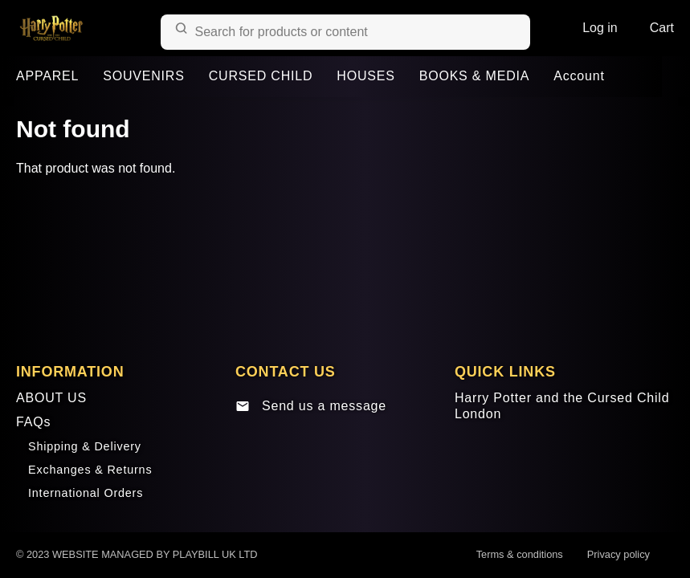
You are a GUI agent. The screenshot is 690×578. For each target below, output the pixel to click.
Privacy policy (618, 554)
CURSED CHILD (261, 76)
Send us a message (310, 406)
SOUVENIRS (143, 76)
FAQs (33, 422)
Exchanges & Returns (90, 469)
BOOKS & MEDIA (474, 76)
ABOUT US (51, 398)
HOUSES (365, 76)
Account (578, 76)
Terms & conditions (519, 554)
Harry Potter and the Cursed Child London (562, 406)
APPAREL (47, 76)
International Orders (85, 492)
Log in (600, 28)
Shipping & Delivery (84, 446)
